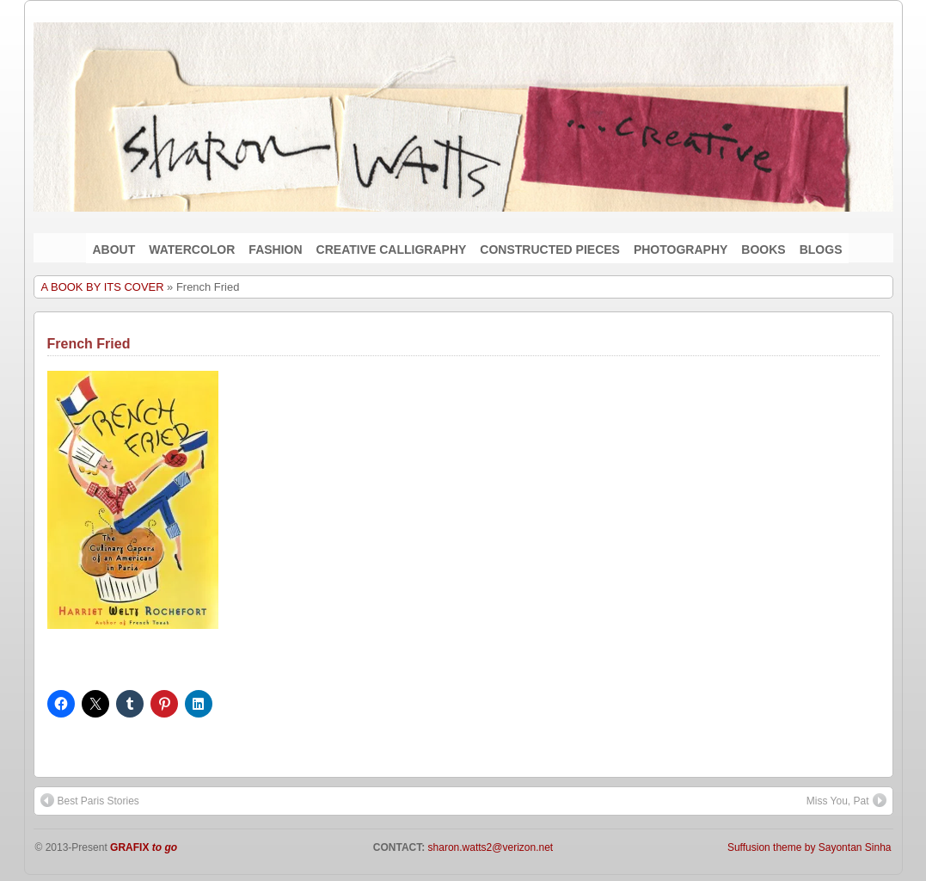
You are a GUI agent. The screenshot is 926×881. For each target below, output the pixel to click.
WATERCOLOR (192, 249)
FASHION (275, 249)
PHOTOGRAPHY (680, 249)
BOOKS (763, 249)
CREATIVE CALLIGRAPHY (391, 249)
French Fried (89, 343)
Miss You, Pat (846, 800)
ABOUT (114, 249)
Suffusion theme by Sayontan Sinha (809, 847)
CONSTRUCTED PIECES (550, 249)
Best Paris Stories (89, 800)
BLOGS (821, 249)
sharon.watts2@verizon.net (489, 847)
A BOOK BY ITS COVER (102, 286)
